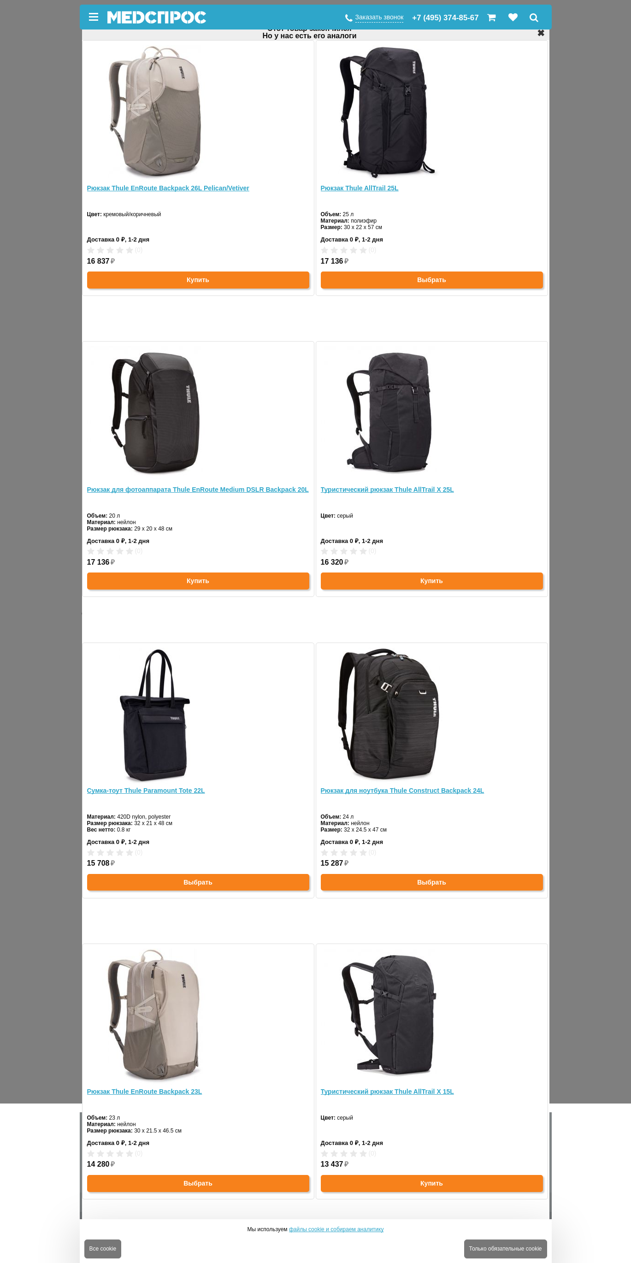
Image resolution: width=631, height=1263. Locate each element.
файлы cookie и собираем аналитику (336, 1229)
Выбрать (431, 279)
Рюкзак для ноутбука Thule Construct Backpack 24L (402, 790)
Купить (198, 279)
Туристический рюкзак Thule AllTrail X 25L (387, 489)
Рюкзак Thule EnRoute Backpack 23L (144, 1091)
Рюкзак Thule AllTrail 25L (360, 188)
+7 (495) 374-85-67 (445, 17)
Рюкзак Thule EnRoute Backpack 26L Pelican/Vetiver (168, 188)
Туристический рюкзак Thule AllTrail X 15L (387, 1091)
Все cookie (103, 1248)
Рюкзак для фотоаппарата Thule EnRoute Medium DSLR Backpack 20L (198, 489)
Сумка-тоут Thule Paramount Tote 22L (146, 790)
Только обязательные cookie (505, 1248)
